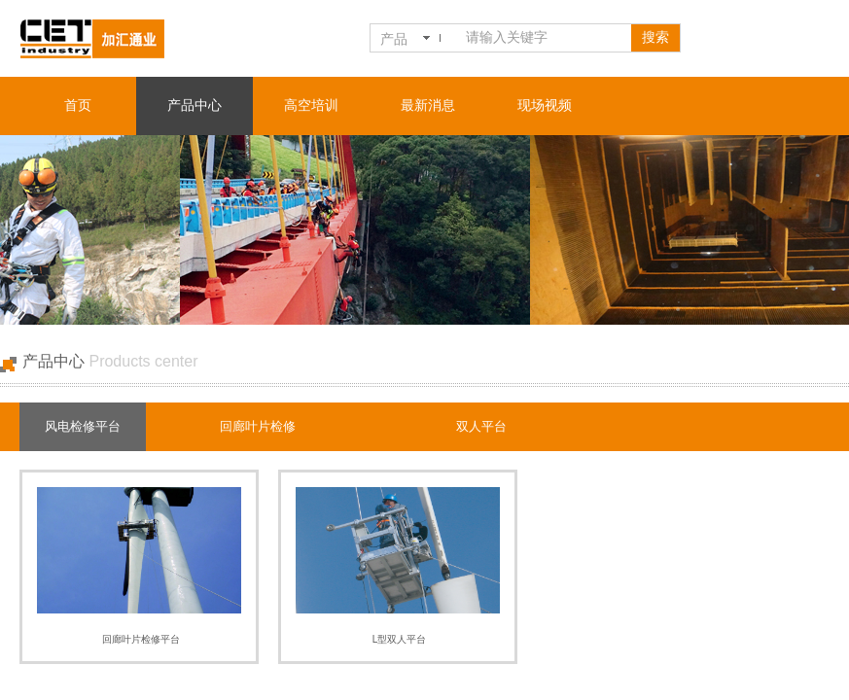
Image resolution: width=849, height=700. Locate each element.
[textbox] (544, 38)
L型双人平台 (399, 639)
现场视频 (544, 105)
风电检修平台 (83, 426)
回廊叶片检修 (258, 426)
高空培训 (311, 105)
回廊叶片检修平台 (141, 639)
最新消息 (428, 105)
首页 (77, 105)
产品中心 (194, 105)
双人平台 (481, 426)
